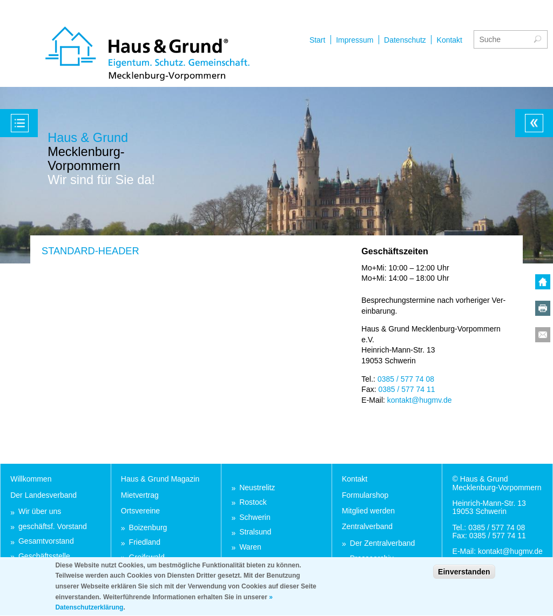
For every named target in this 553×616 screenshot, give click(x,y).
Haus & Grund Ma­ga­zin (160, 479)
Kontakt (449, 40)
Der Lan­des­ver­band (43, 495)
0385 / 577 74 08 (405, 379)
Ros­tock (253, 502)
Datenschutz (405, 40)
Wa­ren (250, 547)
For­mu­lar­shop (365, 495)
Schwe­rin (255, 517)
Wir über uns (39, 511)
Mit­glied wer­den (368, 510)
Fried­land (144, 542)
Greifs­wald (147, 557)
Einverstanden (464, 576)
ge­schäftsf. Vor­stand (52, 527)
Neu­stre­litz (257, 488)
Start (317, 40)
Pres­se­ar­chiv (372, 558)
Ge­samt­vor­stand (46, 541)
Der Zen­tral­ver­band (382, 543)
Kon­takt (354, 479)
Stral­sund (255, 532)
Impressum (354, 40)
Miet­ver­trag (140, 495)
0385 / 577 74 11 (406, 389)
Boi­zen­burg (148, 528)
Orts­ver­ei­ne (140, 510)
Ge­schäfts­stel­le (44, 556)
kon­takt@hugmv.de (419, 400)
